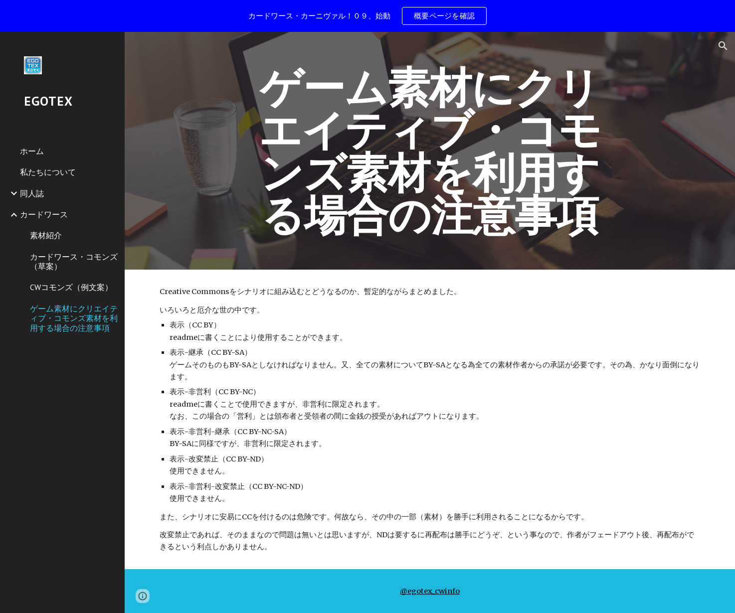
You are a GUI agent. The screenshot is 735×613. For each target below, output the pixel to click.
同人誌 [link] (32, 193)
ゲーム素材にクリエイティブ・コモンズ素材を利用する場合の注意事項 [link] (74, 318)
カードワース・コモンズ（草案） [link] (74, 261)
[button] (723, 46)
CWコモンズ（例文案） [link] (71, 287)
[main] (429, 151)
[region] (367, 16)
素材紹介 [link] (46, 235)
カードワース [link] (44, 214)
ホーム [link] (32, 151)
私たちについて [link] (48, 172)
